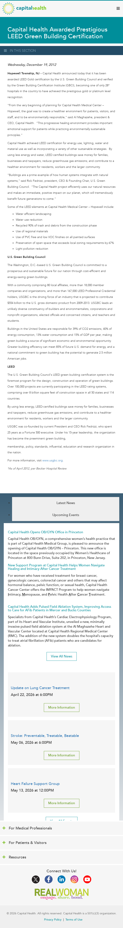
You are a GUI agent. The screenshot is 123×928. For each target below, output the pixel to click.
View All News (61, 656)
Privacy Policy (52, 919)
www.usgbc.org (52, 460)
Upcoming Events (65, 515)
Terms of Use (73, 919)
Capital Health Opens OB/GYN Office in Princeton (45, 532)
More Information (61, 707)
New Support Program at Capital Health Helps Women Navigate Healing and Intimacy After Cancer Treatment (56, 567)
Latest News (66, 503)
